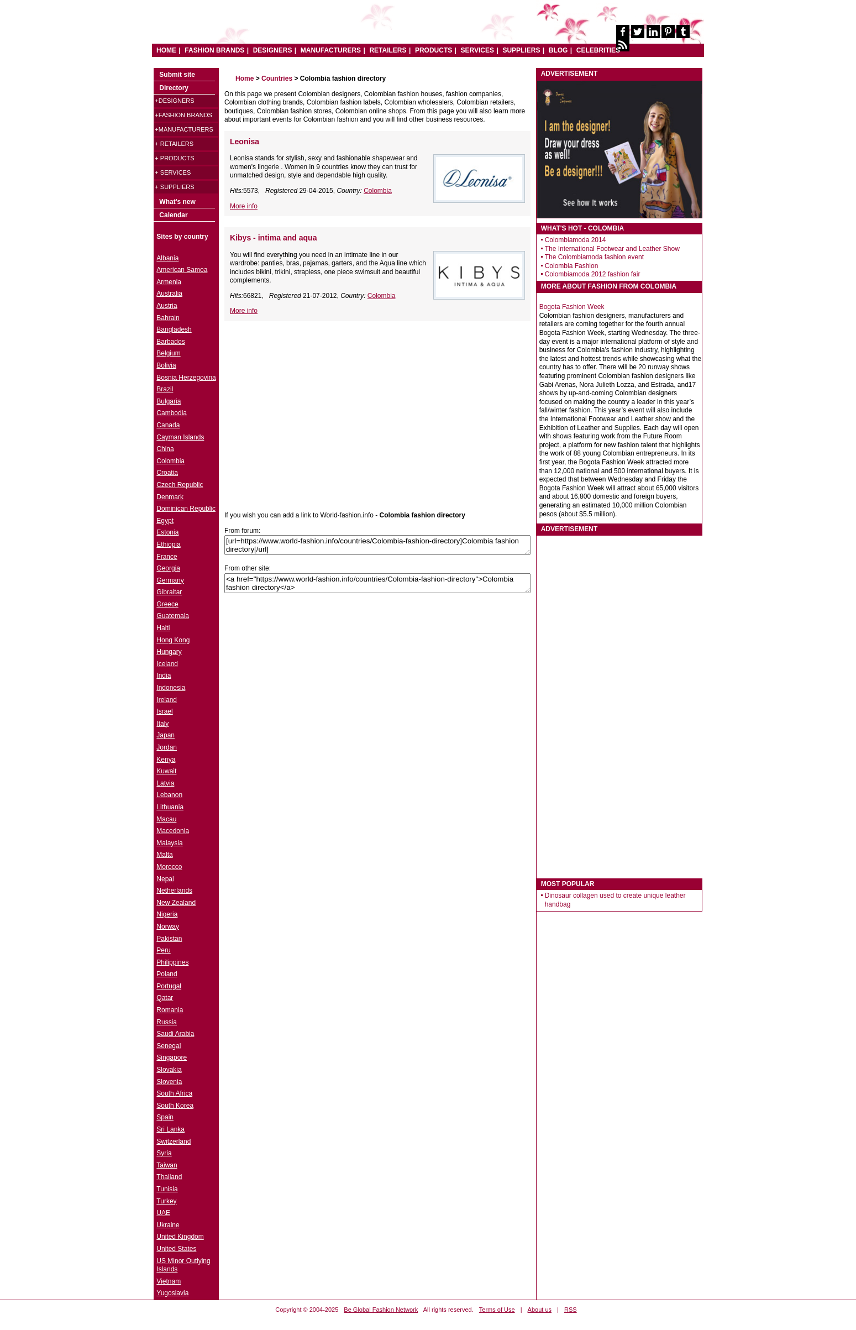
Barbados (170, 341)
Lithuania (169, 807)
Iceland (167, 664)
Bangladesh (173, 329)
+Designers (174, 100)
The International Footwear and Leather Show (612, 249)
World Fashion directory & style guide (321, 27)
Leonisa (244, 141)
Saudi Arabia (175, 1034)
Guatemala (172, 616)
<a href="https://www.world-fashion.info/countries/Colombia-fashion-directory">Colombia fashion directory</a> (377, 583)
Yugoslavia (172, 1293)
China (165, 449)
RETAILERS (387, 50)
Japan (165, 735)
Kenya (165, 759)
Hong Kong (173, 640)
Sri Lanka (170, 1129)
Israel (164, 711)
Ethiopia (168, 544)
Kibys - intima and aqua (273, 237)
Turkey (166, 1201)
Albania (167, 258)
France (166, 557)
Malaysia (169, 843)
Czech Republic (179, 485)
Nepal (165, 879)
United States (176, 1249)
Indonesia (170, 688)
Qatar (164, 998)
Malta (164, 854)
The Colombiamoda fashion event (594, 257)
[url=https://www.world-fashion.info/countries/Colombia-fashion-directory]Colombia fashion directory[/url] (377, 545)
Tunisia (166, 1189)
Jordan (166, 747)
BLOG (558, 50)
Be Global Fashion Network (381, 1309)
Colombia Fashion (571, 266)
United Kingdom (179, 1236)
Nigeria (166, 914)
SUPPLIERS (521, 50)
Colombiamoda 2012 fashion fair (592, 274)
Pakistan (169, 938)
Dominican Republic (186, 508)
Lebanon (169, 795)
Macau (166, 819)
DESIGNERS (272, 50)
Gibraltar (169, 592)
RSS (570, 1309)
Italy (162, 723)
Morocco (169, 867)
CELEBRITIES (598, 50)
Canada (168, 425)
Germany (169, 580)
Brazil (164, 389)
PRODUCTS (433, 50)
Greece (167, 604)
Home (244, 78)
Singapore (171, 1057)
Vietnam (168, 1281)
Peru (163, 950)
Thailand (169, 1177)
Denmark (169, 497)
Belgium (168, 353)
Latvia (165, 783)
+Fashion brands (183, 115)
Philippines (172, 962)
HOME (166, 50)
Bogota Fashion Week (572, 307)
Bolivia (166, 365)
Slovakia (168, 1070)
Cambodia (171, 413)
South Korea (174, 1105)
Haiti (163, 628)
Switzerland (173, 1141)
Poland (166, 974)
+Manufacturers (184, 129)
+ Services (173, 172)
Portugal (168, 986)
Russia (166, 1022)
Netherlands (174, 890)
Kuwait (166, 771)
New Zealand (176, 903)
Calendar (173, 215)
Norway (167, 926)
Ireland (166, 700)
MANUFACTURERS (331, 50)
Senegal (168, 1046)
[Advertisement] (317, 409)
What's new (177, 202)
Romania (169, 1010)
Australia (169, 293)
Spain (165, 1117)
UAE (163, 1213)
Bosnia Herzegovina (186, 377)
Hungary (168, 652)
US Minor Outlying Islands (183, 1265)
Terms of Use (497, 1309)
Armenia (168, 282)
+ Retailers (174, 143)
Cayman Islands (180, 437)
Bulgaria (168, 401)
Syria (163, 1153)
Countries (276, 78)
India (163, 675)
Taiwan (166, 1165)
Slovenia (169, 1082)
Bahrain (167, 318)
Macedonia (172, 831)
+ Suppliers (174, 187)
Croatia (167, 473)
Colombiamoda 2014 (575, 240)
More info (244, 206)
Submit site (177, 74)
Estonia (167, 532)
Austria (166, 306)
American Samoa (181, 270)
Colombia (378, 191)
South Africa (174, 1093)
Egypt (165, 521)
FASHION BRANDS (214, 50)
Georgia (168, 568)
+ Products (174, 158)
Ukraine (167, 1225)
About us (540, 1309)
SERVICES (477, 50)
